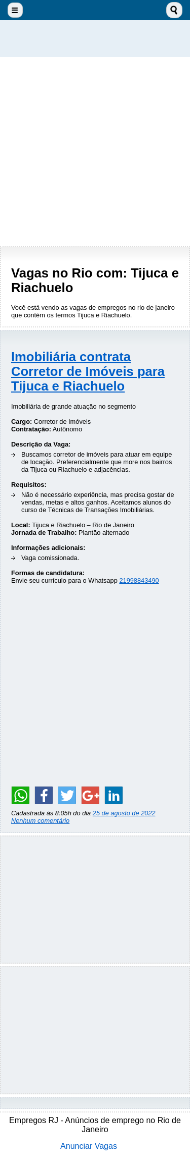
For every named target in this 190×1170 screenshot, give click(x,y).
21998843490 (139, 580)
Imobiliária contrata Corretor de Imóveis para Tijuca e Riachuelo (88, 371)
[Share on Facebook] (43, 795)
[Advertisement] (95, 151)
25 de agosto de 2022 (124, 813)
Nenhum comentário (40, 820)
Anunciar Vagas (88, 1146)
